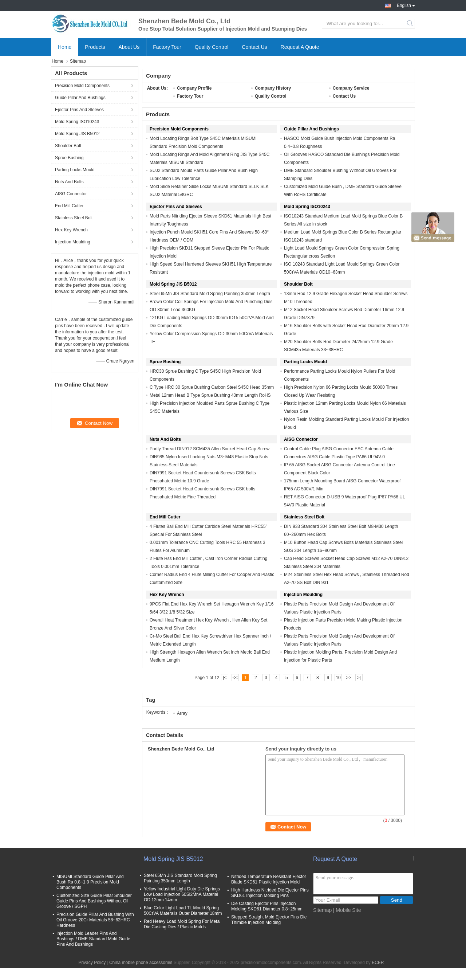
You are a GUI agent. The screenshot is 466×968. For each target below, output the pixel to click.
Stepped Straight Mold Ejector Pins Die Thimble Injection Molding (269, 919)
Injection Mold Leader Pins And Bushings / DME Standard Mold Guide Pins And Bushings (93, 939)
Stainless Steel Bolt (73, 217)
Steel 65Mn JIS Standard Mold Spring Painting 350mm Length (210, 293)
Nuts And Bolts (69, 181)
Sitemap (322, 910)
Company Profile (194, 88)
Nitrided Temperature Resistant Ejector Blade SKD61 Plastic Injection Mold (268, 879)
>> (348, 677)
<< (235, 677)
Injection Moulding (72, 241)
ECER (378, 962)
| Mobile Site (347, 910)
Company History (273, 88)
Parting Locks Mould (75, 169)
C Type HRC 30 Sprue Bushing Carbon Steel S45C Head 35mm (212, 387)
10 (338, 677)
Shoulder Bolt (68, 145)
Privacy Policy (92, 962)
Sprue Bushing (69, 157)
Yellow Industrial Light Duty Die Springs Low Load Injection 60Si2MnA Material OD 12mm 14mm (182, 894)
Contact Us (254, 47)
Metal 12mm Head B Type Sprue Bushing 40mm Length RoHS (210, 395)
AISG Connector (71, 193)
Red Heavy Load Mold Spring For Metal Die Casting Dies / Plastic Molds (182, 924)
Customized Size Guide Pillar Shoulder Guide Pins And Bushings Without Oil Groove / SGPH (94, 901)
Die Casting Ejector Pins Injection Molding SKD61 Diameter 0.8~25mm (267, 906)
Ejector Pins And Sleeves (79, 109)
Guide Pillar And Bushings (80, 97)
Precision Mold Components (82, 85)
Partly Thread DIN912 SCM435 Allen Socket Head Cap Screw (209, 448)
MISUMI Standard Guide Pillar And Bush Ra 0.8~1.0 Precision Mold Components (90, 882)
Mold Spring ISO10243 (77, 121)
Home (64, 47)
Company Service (351, 88)
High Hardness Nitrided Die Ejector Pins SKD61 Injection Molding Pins (270, 892)
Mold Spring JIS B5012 (77, 133)
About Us (129, 47)
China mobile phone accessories (140, 962)
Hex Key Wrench (71, 229)
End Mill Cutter (69, 205)
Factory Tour (167, 47)
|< (224, 677)
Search (410, 23)
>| (359, 677)
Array (182, 713)
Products (95, 47)
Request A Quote (300, 47)
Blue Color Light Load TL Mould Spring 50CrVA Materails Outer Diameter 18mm (183, 910)
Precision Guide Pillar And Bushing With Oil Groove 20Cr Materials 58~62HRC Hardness (95, 920)
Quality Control (212, 47)
